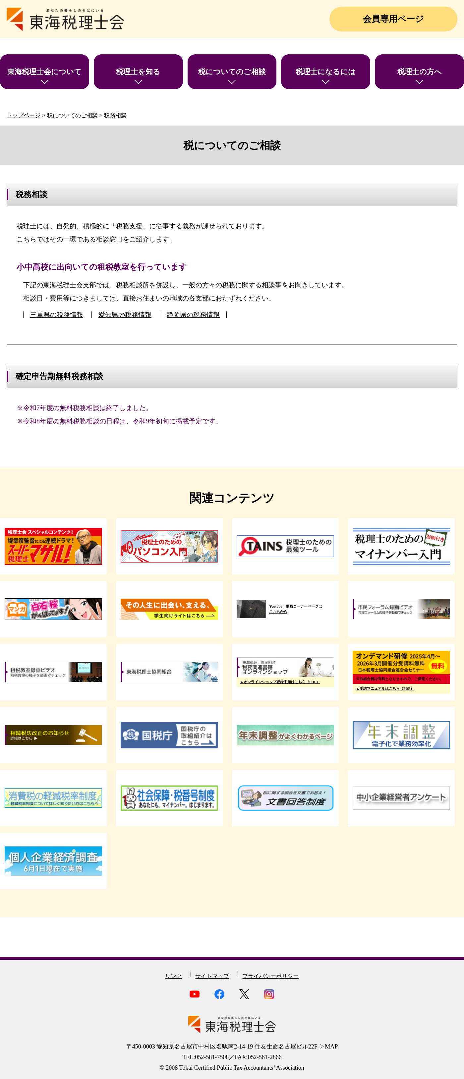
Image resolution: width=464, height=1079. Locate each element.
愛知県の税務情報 (124, 314)
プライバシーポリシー (270, 976)
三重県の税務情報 (56, 314)
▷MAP (328, 1046)
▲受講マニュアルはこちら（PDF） (385, 688)
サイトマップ (212, 976)
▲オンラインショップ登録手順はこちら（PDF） (280, 682)
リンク (173, 976)
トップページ (23, 115)
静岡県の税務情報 (193, 314)
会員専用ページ (393, 19)
